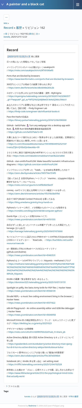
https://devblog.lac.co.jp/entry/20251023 (32, 323)
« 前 (5, 33)
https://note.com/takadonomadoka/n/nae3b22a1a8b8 (39, 155)
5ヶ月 (27, 56)
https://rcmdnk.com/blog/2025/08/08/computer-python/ (35, 210)
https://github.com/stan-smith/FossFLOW (37, 164)
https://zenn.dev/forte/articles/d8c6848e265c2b (31, 87)
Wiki (5, 23)
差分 (31, 33)
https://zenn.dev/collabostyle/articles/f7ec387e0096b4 (34, 355)
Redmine (32, 405)
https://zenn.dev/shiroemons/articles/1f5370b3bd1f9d (34, 193)
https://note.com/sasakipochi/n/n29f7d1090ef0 (30, 70)
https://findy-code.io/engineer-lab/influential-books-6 (33, 111)
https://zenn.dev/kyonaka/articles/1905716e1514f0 (32, 173)
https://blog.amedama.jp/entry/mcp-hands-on (30, 202)
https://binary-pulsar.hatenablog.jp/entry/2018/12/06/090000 (37, 120)
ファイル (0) (12, 386)
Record (8, 28)
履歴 (19, 28)
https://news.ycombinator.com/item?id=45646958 (32, 314)
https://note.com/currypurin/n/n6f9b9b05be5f (30, 185)
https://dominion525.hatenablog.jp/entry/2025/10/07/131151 (37, 282)
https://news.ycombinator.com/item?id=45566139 (31, 290)
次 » (38, 33)
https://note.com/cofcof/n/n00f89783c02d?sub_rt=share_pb (36, 332)
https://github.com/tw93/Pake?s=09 (25, 132)
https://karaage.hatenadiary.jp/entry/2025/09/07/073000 (35, 231)
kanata (7, 36)
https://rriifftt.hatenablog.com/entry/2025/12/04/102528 (35, 364)
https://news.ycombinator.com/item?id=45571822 (31, 302)
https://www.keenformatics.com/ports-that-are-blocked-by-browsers (41, 79)
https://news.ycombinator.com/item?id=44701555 (31, 219)
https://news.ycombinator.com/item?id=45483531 (31, 255)
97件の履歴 (73, 396)
